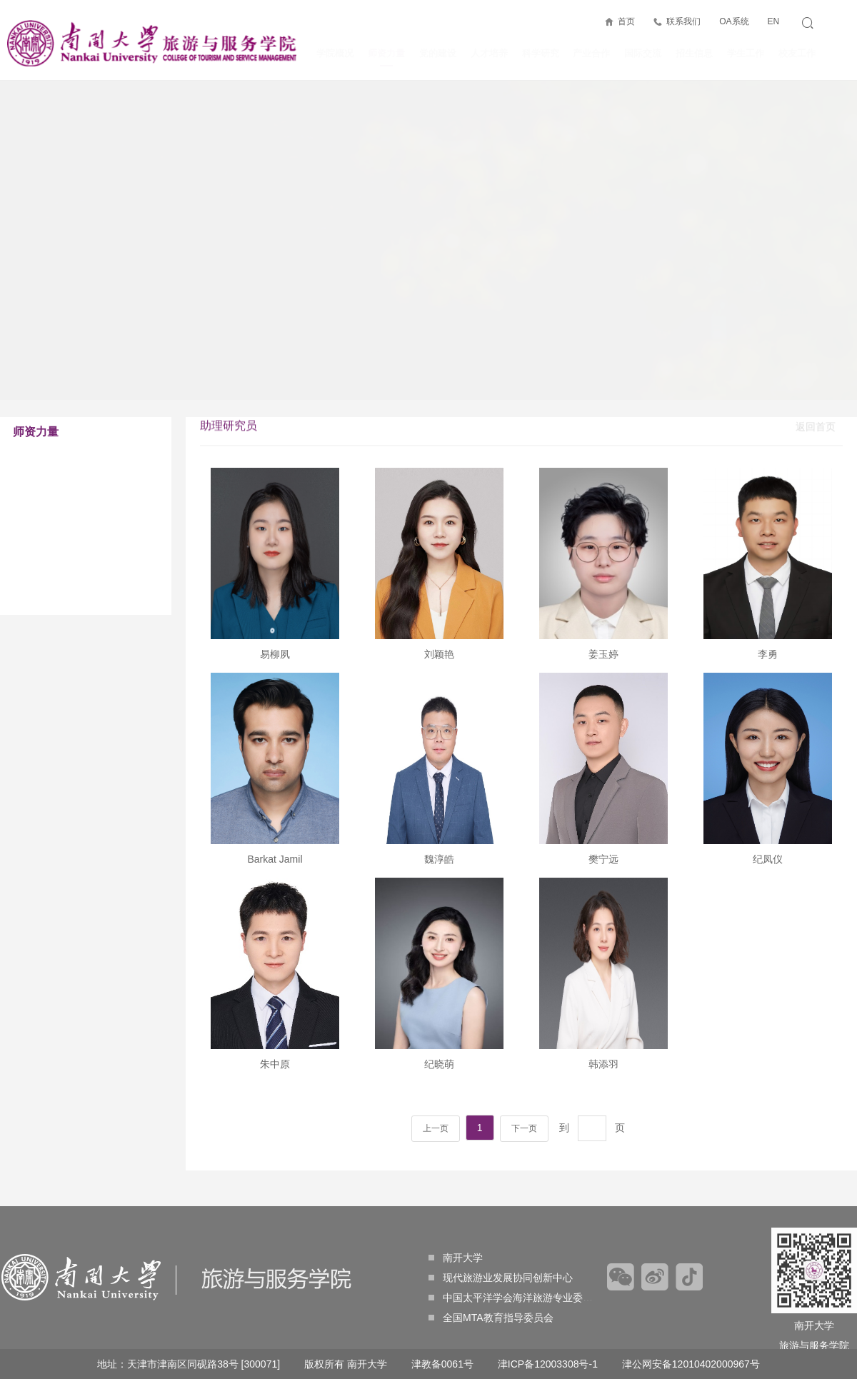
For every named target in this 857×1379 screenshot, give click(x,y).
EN (773, 21)
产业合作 (591, 53)
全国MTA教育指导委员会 (490, 1317)
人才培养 (489, 53)
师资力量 (386, 57)
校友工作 (797, 53)
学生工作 (745, 53)
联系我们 (683, 21)
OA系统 (733, 21)
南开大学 (455, 1257)
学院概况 (335, 53)
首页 (626, 21)
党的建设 (437, 53)
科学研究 (540, 53)
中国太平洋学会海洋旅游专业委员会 (515, 1297)
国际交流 (642, 53)
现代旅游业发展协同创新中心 (500, 1277)
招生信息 (694, 53)
